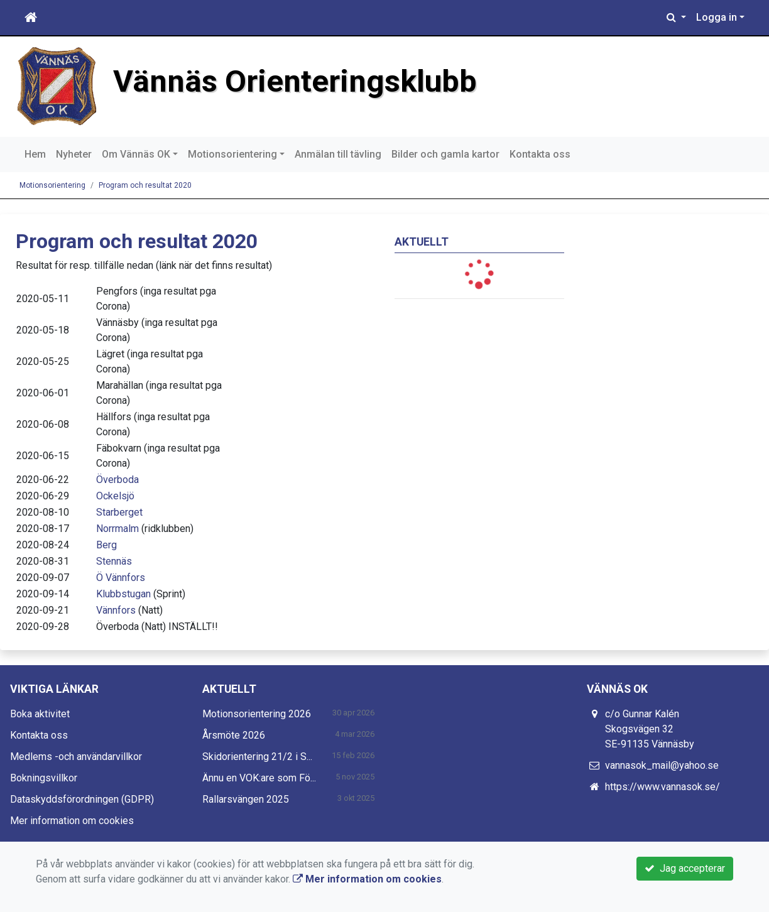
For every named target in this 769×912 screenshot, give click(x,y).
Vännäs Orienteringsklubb (295, 81)
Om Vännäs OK (136, 154)
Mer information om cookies (72, 821)
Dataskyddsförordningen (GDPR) (82, 799)
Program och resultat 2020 (145, 185)
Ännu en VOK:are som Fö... (259, 778)
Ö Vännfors (120, 578)
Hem (35, 154)
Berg (106, 545)
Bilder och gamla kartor (445, 154)
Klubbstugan (123, 594)
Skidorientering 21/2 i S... (257, 757)
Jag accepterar (685, 868)
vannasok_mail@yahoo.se (662, 765)
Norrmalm (117, 529)
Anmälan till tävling (338, 154)
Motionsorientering (232, 154)
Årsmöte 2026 (233, 735)
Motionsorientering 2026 (256, 714)
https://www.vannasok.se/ (662, 787)
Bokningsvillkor (43, 778)
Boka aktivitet (40, 714)
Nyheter (74, 154)
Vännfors (116, 610)
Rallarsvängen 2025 (245, 799)
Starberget (119, 512)
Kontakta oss (540, 154)
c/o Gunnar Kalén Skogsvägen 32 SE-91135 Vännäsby (649, 729)
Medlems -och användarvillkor (76, 757)
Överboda (117, 480)
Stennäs (114, 561)
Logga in (716, 17)
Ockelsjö (115, 496)
